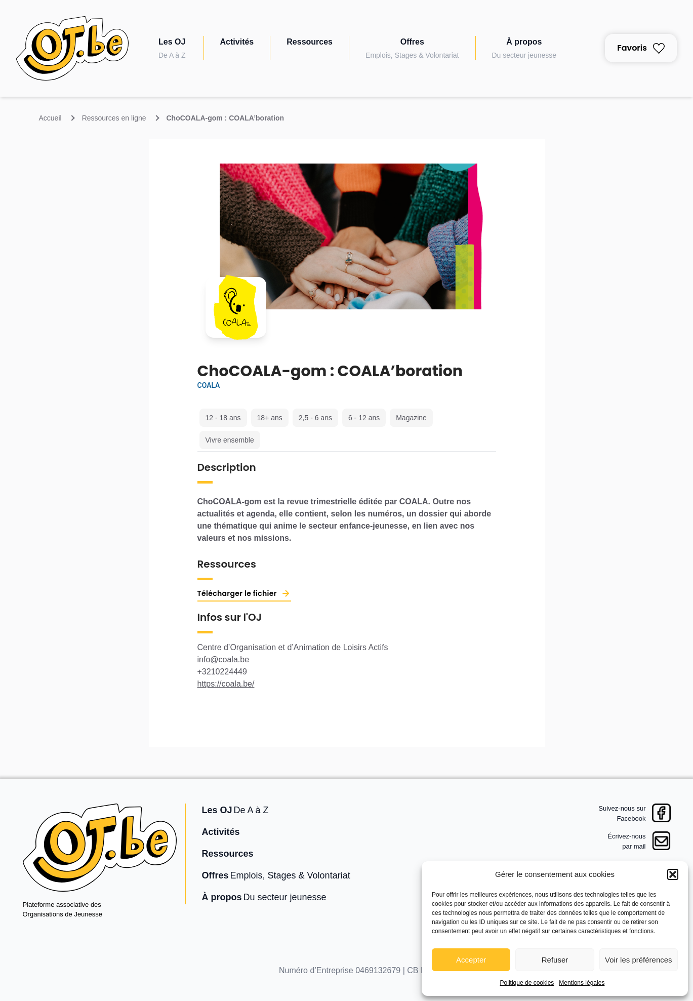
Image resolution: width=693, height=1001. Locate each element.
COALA (208, 385)
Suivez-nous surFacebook (621, 813)
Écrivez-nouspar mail (626, 841)
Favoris (641, 48)
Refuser (555, 959)
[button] (673, 874)
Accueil (50, 118)
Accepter (471, 959)
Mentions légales (581, 982)
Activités (237, 41)
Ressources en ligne (114, 118)
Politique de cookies (527, 982)
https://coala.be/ (226, 683)
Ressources (310, 41)
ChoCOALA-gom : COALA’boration (225, 118)
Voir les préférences (638, 959)
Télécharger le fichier (237, 593)
